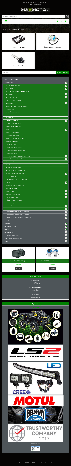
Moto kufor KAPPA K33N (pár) (18, 261)
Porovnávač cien (35, 443)
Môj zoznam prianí (39, 4)
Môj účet (35, 4)
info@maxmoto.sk (35, 297)
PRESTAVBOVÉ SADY (18, 47)
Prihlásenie (31, 4)
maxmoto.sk (16, 29)
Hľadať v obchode (62, 72)
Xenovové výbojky (18, 66)
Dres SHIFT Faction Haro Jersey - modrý (52, 261)
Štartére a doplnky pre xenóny (52, 47)
